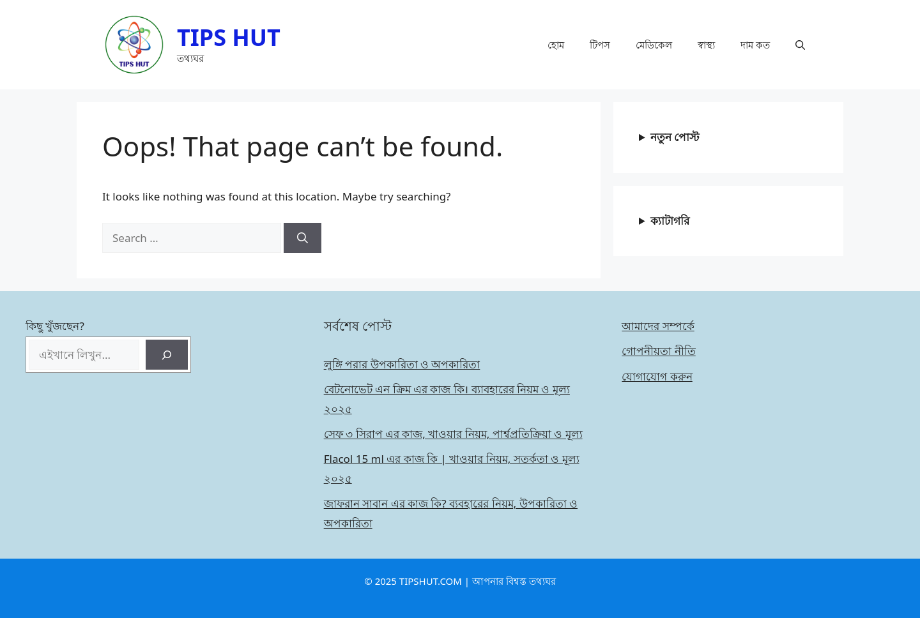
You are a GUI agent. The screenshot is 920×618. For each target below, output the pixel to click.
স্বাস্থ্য (706, 44)
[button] (800, 45)
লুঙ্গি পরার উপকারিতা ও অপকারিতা (402, 364)
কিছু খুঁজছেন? (55, 326)
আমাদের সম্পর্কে (658, 326)
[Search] (302, 238)
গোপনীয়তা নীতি (658, 350)
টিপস (600, 44)
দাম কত (755, 44)
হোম (556, 44)
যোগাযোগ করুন (657, 376)
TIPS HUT (228, 37)
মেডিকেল (654, 44)
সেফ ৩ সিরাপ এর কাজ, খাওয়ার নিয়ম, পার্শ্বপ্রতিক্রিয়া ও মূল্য (453, 433)
